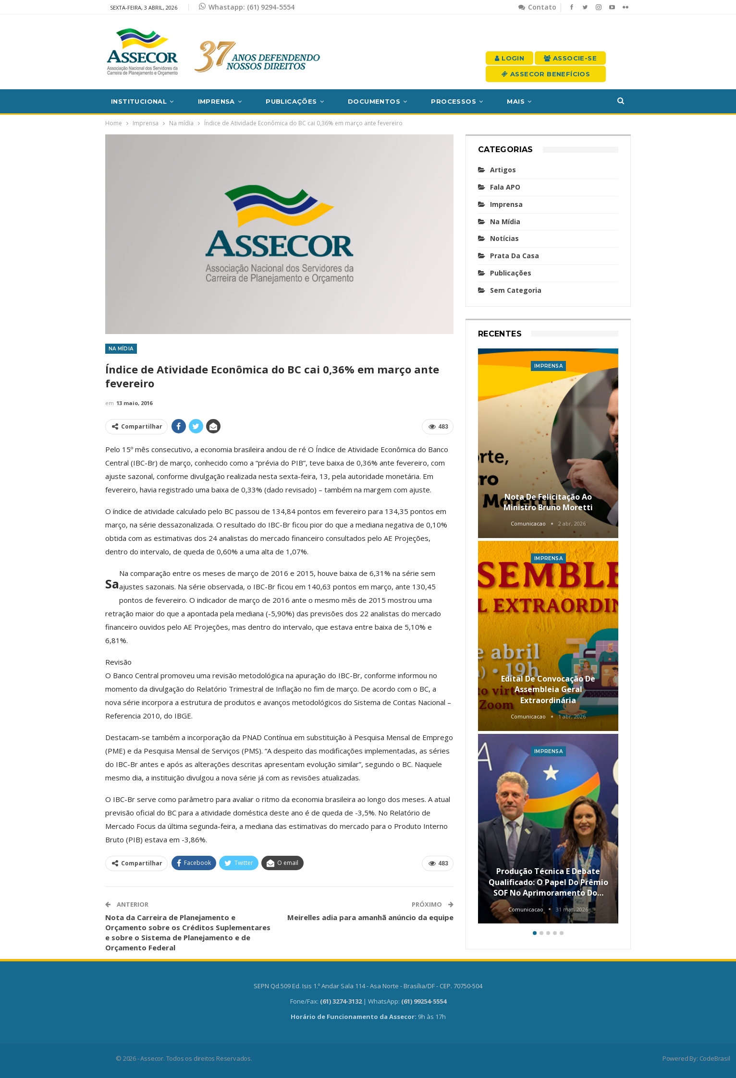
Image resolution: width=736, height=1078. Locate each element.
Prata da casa (514, 255)
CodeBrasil (714, 1058)
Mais (516, 101)
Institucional (139, 101)
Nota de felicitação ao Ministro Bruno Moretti (548, 502)
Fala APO (505, 187)
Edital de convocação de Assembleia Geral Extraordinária (548, 689)
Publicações (291, 101)
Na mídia (121, 349)
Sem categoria (515, 290)
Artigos (503, 169)
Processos (453, 101)
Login (509, 58)
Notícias (504, 238)
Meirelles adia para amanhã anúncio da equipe (370, 917)
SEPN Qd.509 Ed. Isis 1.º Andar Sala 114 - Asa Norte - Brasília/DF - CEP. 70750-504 (368, 986)
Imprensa (216, 101)
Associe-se (570, 58)
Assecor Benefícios (546, 74)
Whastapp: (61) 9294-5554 (246, 7)
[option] (548, 637)
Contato (537, 7)
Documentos (374, 101)
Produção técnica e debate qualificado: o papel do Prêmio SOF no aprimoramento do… (548, 882)
